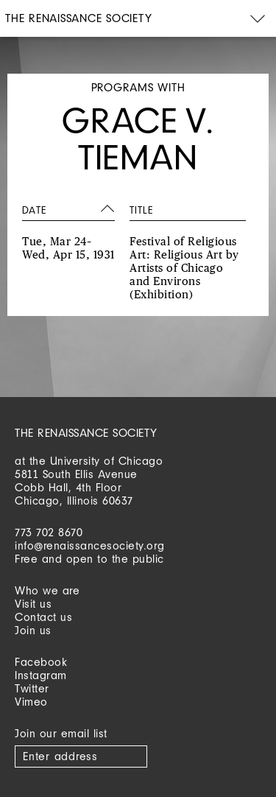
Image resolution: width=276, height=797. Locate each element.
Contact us (43, 617)
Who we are (47, 590)
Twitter (32, 688)
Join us (33, 630)
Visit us (33, 604)
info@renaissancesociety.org (90, 545)
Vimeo (31, 702)
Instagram (41, 675)
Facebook (41, 662)
